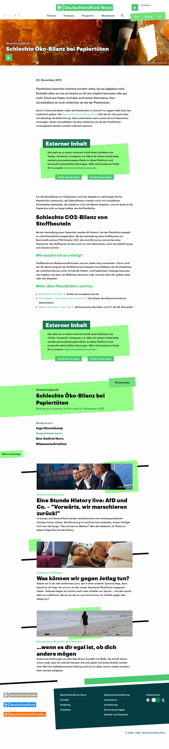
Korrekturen (111, 704)
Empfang (65, 704)
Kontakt (64, 699)
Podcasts (69, 15)
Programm (88, 15)
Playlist (148, 16)
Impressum (110, 699)
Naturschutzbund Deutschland (80, 114)
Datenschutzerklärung (117, 694)
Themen (51, 15)
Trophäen (65, 709)
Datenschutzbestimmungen (80, 167)
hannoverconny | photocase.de (154, 63)
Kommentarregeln (114, 709)
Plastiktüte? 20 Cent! (51, 294)
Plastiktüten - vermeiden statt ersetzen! (61, 298)
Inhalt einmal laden (68, 177)
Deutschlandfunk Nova (73, 694)
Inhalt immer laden (101, 177)
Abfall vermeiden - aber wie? (55, 306)
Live (137, 16)
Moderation (108, 15)
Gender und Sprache (116, 714)
